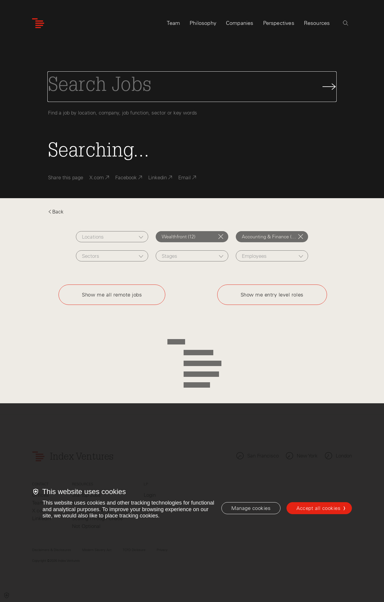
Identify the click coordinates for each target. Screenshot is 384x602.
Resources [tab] (317, 23)
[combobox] (112, 236)
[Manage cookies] (250, 508)
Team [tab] (173, 23)
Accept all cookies (318, 508)
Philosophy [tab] (203, 23)
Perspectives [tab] (278, 23)
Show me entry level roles (272, 295)
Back (56, 212)
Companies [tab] (240, 23)
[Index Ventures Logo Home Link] (38, 23)
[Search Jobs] (192, 86)
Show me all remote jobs (112, 295)
